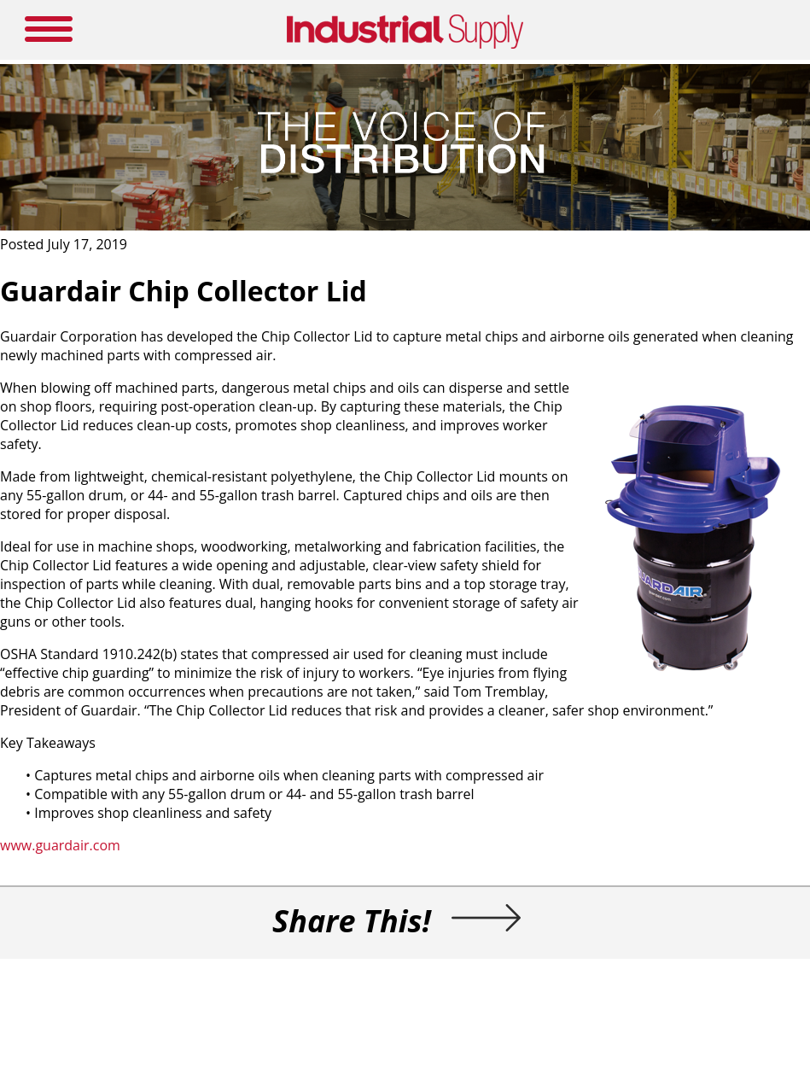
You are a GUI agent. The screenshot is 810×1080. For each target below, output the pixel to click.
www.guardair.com (60, 845)
